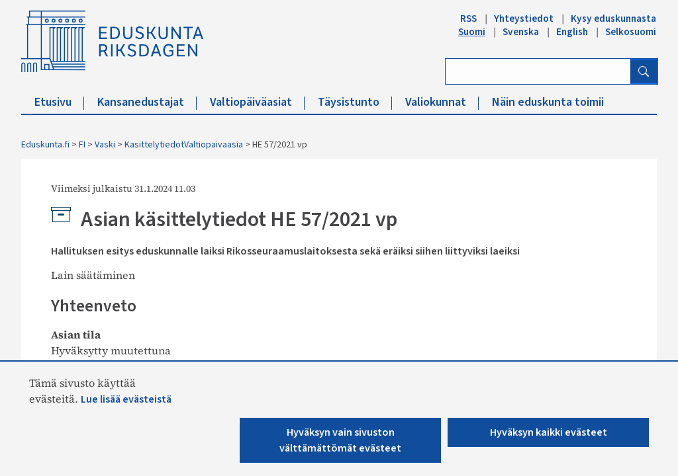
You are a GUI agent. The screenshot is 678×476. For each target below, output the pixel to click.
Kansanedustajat (147, 102)
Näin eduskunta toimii (548, 102)
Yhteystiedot (524, 18)
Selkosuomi (630, 31)
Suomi (471, 31)
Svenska (521, 31)
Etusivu (59, 102)
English (572, 31)
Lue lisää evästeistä (126, 399)
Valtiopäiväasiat (257, 102)
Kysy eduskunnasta (613, 18)
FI (82, 144)
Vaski (105, 144)
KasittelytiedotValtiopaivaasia (183, 144)
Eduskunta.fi (45, 144)
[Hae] (643, 71)
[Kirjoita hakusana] (538, 71)
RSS (468, 18)
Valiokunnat (442, 102)
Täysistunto (355, 102)
